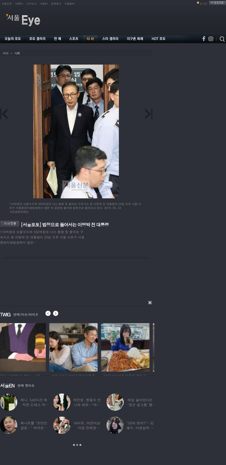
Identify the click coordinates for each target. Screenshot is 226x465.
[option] (24, 347)
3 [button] (80, 445)
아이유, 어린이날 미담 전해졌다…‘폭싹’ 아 (87, 427)
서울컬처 (70, 3)
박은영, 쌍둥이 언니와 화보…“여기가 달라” (87, 404)
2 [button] (77, 445)
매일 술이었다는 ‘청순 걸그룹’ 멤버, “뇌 (140, 404)
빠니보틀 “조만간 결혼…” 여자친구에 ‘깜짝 (34, 427)
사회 (17, 53)
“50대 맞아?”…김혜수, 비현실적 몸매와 (140, 427)
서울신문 (7, 3)
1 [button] (74, 445)
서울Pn (19, 3)
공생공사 (56, 3)
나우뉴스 (31, 3)
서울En (44, 3)
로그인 (203, 3)
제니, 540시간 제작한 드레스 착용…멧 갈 (34, 404)
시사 (5, 53)
